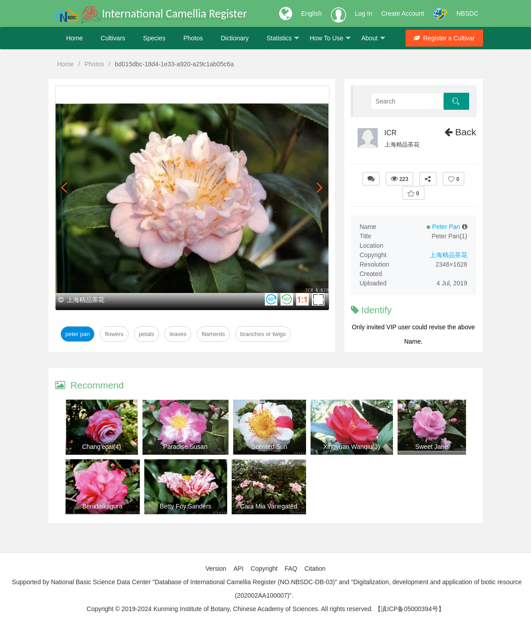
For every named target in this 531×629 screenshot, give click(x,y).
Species (154, 38)
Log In (363, 13)
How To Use (330, 38)
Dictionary (235, 38)
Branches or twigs (263, 334)
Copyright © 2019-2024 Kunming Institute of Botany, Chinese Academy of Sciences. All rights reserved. (229, 608)
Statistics (283, 38)
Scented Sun (269, 446)
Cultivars (113, 38)
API (238, 568)
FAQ (291, 568)
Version (215, 568)
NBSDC (467, 13)
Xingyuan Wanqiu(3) (351, 446)
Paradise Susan (185, 446)
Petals (147, 334)
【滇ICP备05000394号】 (410, 608)
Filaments (213, 334)
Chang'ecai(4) (101, 446)
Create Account (402, 13)
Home (74, 38)
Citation (314, 568)
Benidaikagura (102, 506)
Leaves (177, 334)
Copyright (263, 568)
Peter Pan (77, 334)
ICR (390, 133)
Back (460, 132)
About (373, 38)
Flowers (114, 334)
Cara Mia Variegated (268, 506)
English (311, 13)
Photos (193, 38)
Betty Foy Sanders (185, 506)
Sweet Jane (431, 446)
